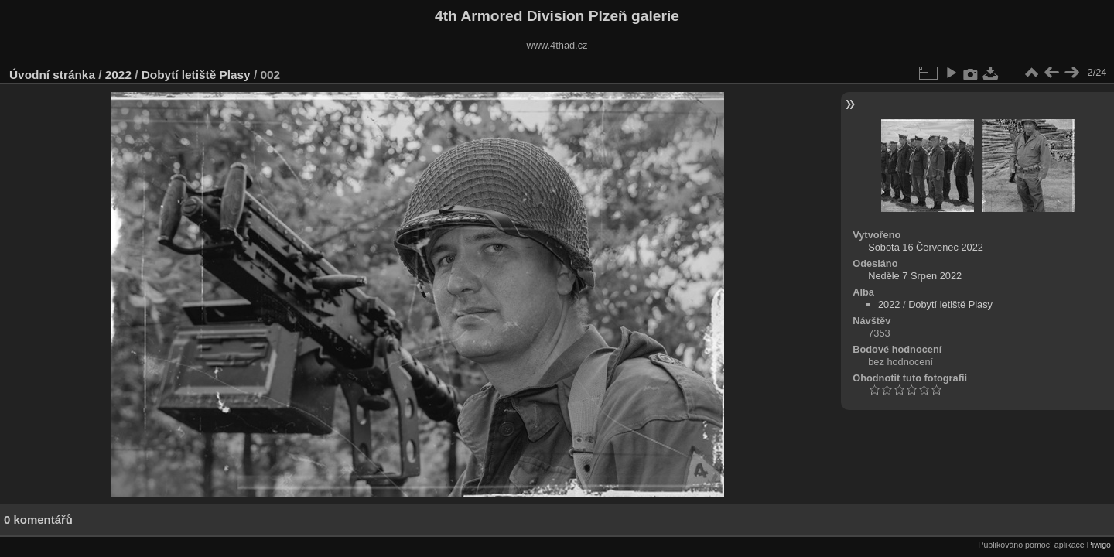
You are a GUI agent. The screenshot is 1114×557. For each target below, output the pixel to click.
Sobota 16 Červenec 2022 (925, 247)
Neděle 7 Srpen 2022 (915, 276)
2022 (118, 74)
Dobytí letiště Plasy (196, 74)
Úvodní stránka (52, 74)
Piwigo (1099, 544)
